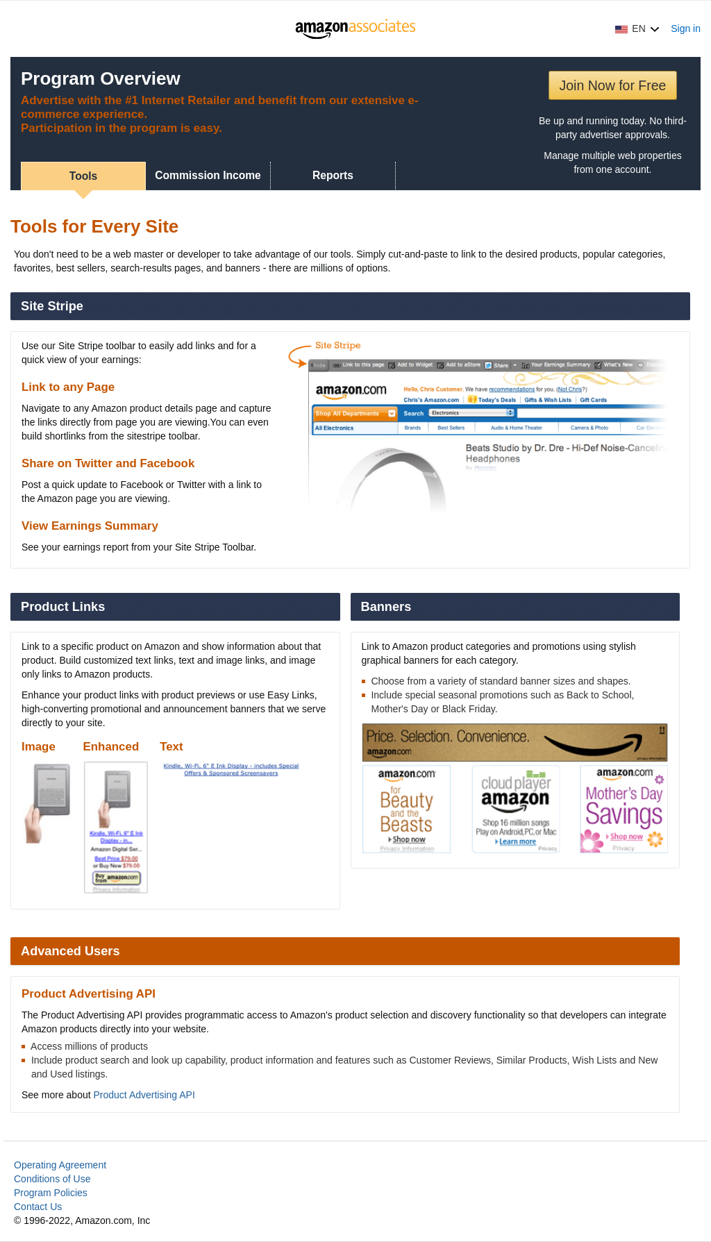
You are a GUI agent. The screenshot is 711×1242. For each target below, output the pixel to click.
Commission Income (208, 175)
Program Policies (50, 1192)
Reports (332, 175)
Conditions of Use (52, 1178)
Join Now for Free (613, 85)
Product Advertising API (144, 1094)
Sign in (686, 28)
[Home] (356, 28)
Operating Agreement (60, 1164)
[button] (637, 28)
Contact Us (38, 1206)
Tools (83, 176)
